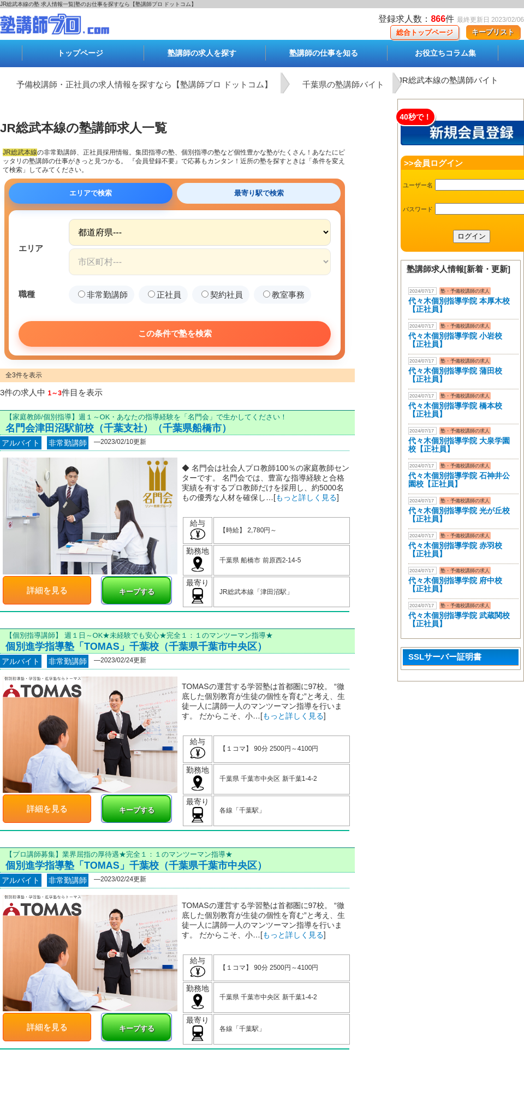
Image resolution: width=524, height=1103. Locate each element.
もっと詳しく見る (306, 497)
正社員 (164, 294)
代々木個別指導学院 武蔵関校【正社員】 (459, 619)
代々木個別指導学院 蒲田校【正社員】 (455, 374)
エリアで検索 (90, 193)
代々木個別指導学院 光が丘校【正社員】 (459, 514)
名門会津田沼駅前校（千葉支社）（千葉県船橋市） (118, 428)
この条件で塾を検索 (175, 333)
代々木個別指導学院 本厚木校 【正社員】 (459, 304)
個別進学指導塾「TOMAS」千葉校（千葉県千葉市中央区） (136, 646)
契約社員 (222, 294)
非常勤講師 (103, 294)
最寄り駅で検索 (259, 193)
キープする (136, 592)
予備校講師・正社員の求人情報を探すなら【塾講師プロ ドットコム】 (144, 84)
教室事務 (284, 294)
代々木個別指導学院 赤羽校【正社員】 (455, 549)
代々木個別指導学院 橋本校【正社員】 (455, 409)
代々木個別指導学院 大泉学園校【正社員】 (459, 444)
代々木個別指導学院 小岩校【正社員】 (455, 339)
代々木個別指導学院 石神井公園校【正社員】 (459, 479)
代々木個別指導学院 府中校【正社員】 (455, 584)
